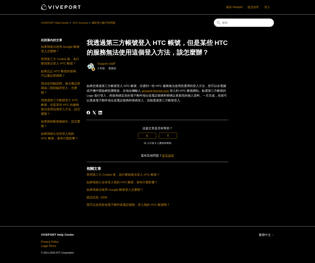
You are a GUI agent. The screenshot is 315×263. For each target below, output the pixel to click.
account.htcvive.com (155, 90)
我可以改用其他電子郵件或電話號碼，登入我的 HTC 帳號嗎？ (128, 204)
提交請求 (253, 7)
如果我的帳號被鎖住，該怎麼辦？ (60, 124)
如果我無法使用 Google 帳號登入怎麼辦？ (60, 49)
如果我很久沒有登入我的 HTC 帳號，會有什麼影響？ (59, 136)
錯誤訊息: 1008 (97, 197)
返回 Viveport (234, 7)
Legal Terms (48, 246)
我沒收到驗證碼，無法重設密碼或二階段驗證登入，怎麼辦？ (60, 88)
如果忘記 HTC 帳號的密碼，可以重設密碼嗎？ (60, 73)
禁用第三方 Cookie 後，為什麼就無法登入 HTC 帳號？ (60, 61)
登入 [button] (267, 7)
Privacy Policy (49, 241)
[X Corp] (94, 112)
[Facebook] (88, 112)
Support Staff (106, 63)
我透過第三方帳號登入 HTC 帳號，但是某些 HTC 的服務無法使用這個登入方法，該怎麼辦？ (60, 106)
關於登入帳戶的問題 (103, 22)
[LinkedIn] (100, 112)
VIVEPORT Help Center (55, 22)
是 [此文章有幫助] (147, 135)
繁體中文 (266, 234)
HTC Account (80, 22)
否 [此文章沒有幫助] (168, 135)
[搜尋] (244, 23)
